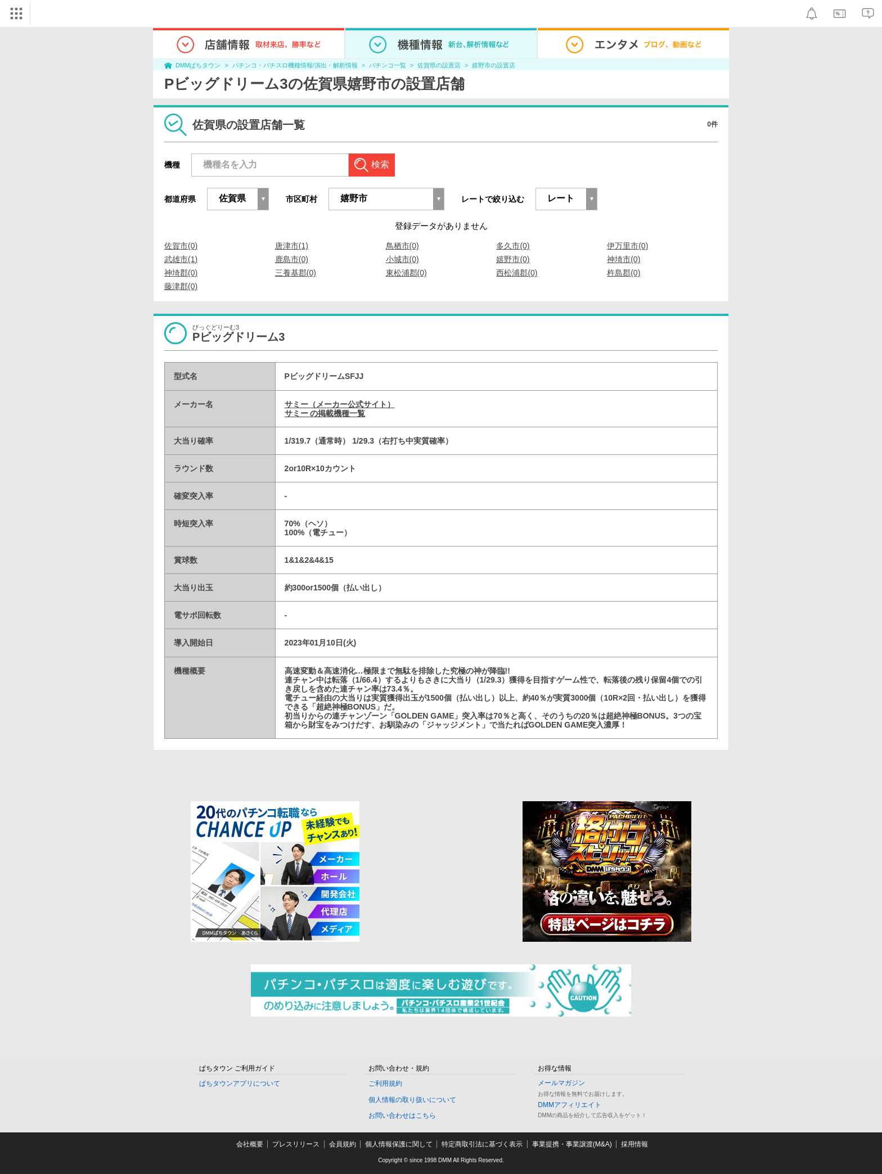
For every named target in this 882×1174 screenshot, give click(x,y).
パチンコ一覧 (387, 65)
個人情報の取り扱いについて (412, 1100)
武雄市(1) (180, 259)
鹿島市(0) (291, 259)
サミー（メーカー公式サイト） (340, 404)
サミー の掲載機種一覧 (325, 413)
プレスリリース (296, 1144)
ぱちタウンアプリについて (239, 1083)
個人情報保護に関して (399, 1144)
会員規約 (342, 1144)
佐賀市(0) (180, 246)
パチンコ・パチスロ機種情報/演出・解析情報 (295, 65)
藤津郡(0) (180, 286)
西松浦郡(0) (516, 273)
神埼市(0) (623, 259)
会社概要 (249, 1144)
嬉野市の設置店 (493, 65)
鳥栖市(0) (402, 246)
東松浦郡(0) (406, 273)
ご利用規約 (385, 1083)
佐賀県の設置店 (439, 65)
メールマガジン (561, 1083)
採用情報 (634, 1144)
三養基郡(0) (295, 273)
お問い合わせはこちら (402, 1115)
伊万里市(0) (627, 246)
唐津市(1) (291, 246)
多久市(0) (512, 246)
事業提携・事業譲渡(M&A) (572, 1144)
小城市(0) (402, 259)
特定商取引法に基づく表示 (482, 1144)
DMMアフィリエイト (569, 1105)
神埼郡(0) (180, 273)
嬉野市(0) (512, 259)
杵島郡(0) (623, 273)
